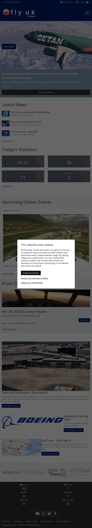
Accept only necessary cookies (34, 278)
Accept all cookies (31, 273)
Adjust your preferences (32, 282)
